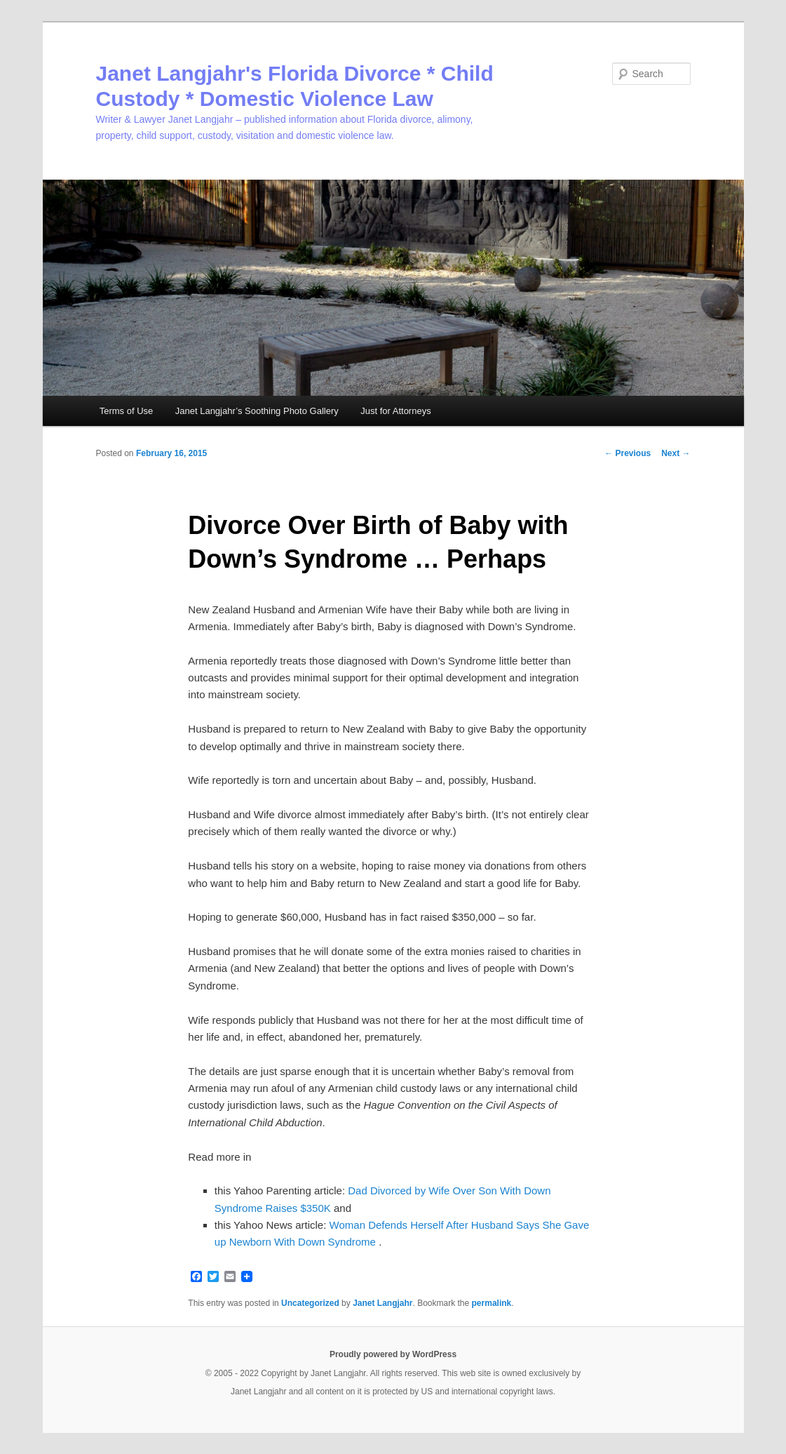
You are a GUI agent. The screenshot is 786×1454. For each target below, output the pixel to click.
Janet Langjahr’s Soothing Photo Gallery (257, 411)
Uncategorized (310, 1303)
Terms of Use (127, 411)
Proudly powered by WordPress (393, 1354)
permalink (492, 1303)
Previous (627, 453)
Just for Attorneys (395, 411)
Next (675, 453)
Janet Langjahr (382, 1303)
